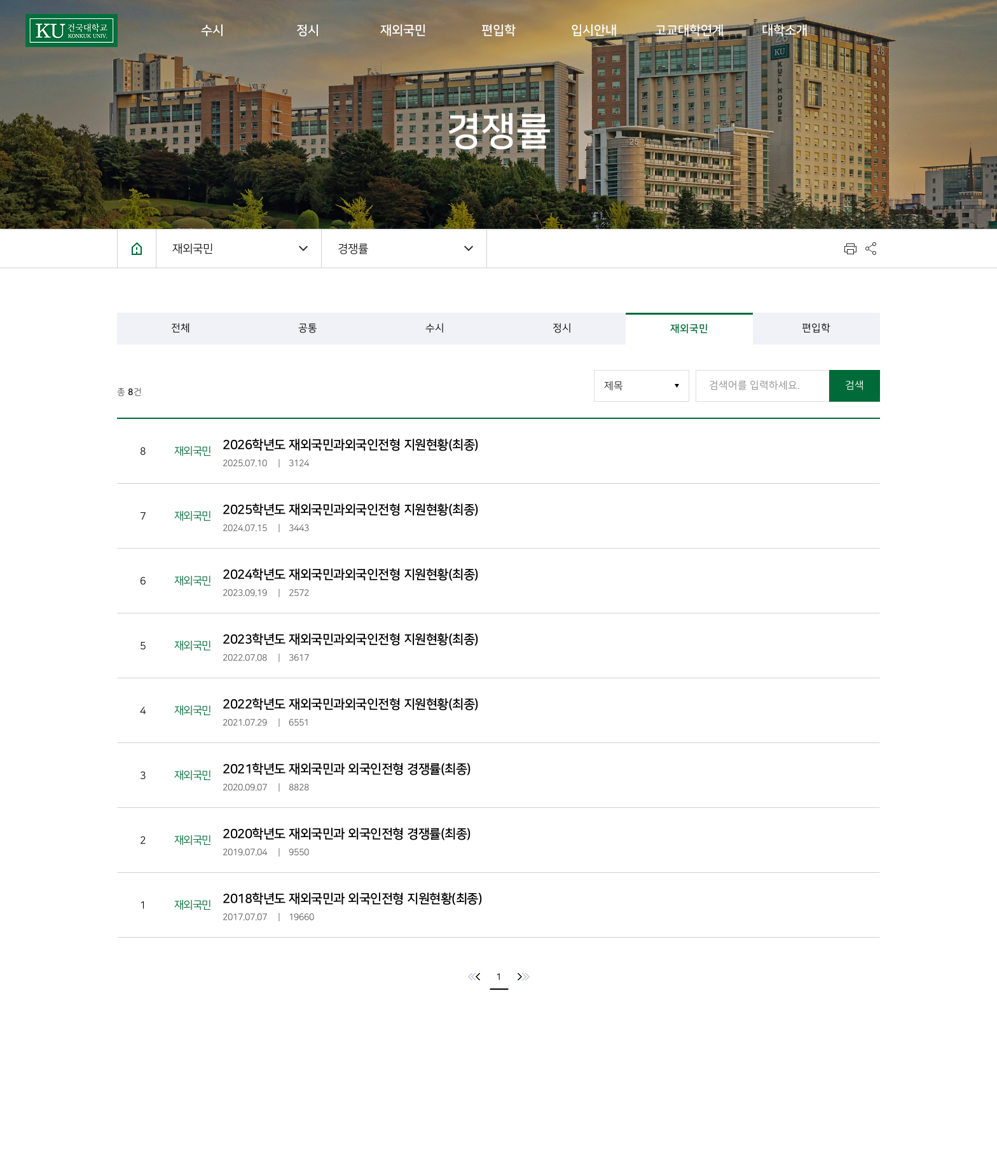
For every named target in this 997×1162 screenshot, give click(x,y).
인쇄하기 (850, 248)
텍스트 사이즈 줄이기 (799, 248)
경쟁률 (353, 249)
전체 (180, 328)
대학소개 (785, 31)
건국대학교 (71, 30)
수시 (212, 31)
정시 (307, 31)
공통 (307, 328)
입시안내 (594, 31)
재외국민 (403, 31)
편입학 (498, 31)
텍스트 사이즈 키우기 (824, 248)
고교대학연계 (689, 31)
